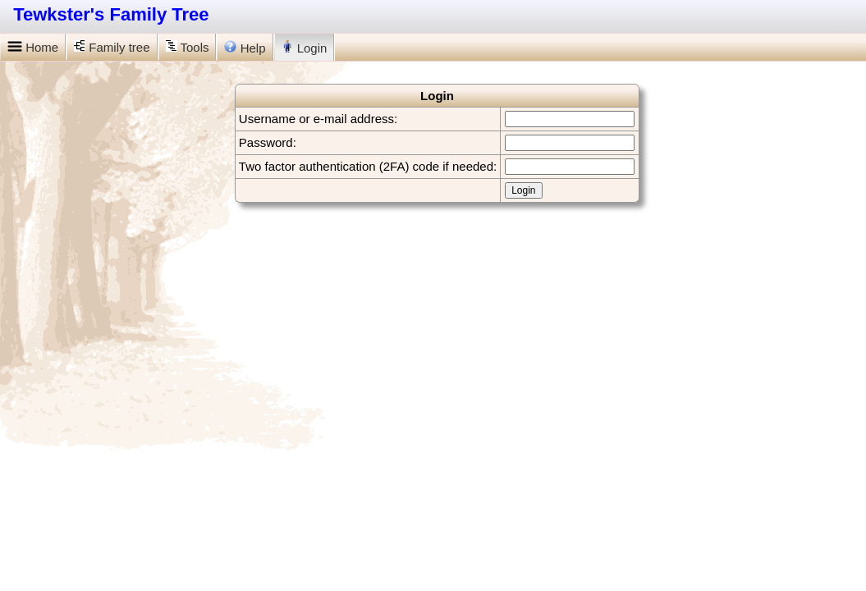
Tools (187, 47)
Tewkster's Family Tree (110, 14)
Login (305, 47)
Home (32, 47)
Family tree (111, 47)
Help (244, 47)
